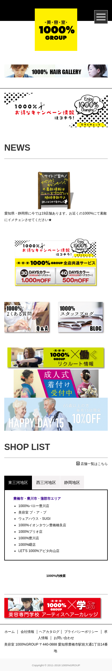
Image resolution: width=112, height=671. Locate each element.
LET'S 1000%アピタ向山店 (38, 551)
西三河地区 (46, 482)
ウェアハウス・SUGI (34, 519)
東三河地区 (18, 482)
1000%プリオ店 (30, 532)
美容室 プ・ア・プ (32, 512)
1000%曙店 (27, 545)
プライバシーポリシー (81, 632)
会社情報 (27, 632)
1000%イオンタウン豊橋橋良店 (42, 525)
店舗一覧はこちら (92, 464)
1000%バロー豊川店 (33, 506)
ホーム (10, 632)
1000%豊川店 (28, 538)
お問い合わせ (64, 638)
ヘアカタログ (49, 632)
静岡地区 (72, 482)
